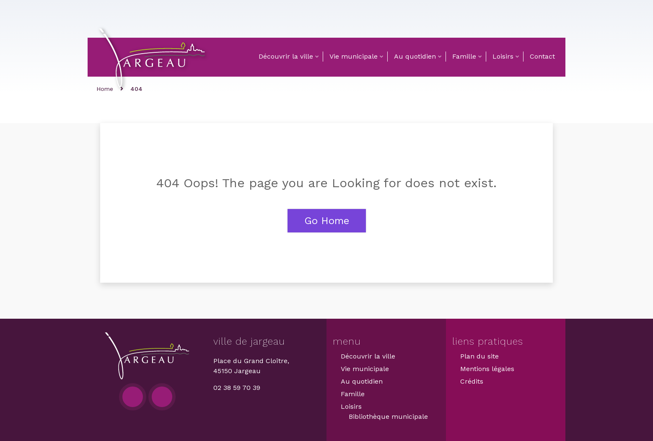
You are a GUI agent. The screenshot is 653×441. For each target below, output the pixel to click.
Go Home (326, 221)
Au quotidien (415, 56)
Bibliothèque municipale (388, 416)
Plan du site (479, 356)
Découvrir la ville (286, 56)
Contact (542, 56)
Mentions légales (487, 369)
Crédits (471, 381)
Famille (464, 56)
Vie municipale (353, 56)
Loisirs (502, 56)
